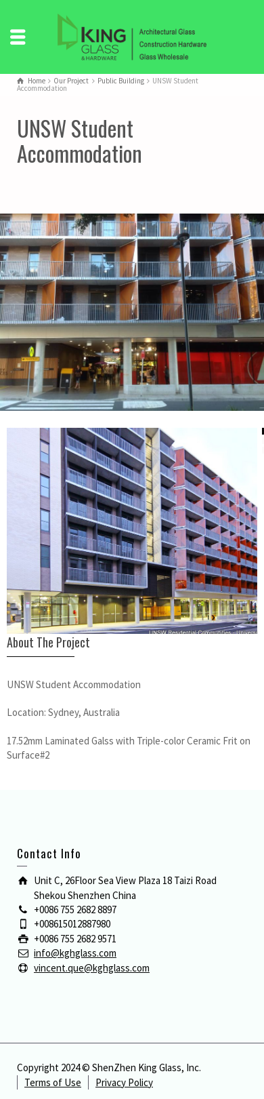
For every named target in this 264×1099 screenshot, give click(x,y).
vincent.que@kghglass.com (92, 967)
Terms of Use (52, 1082)
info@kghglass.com (75, 952)
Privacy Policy (124, 1082)
